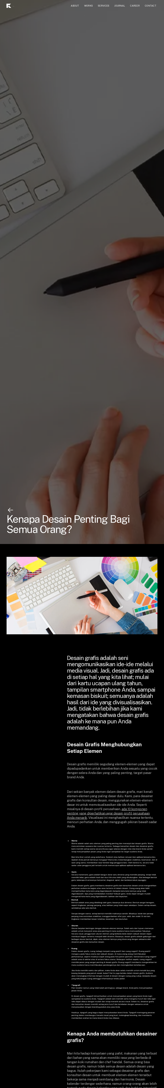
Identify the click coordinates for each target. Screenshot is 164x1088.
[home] (17, 6)
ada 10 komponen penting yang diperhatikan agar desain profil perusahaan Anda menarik (108, 813)
